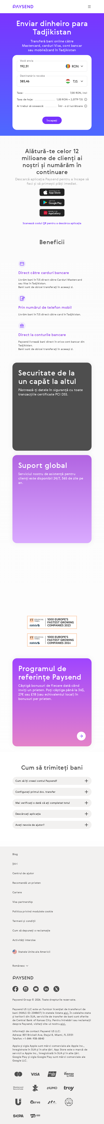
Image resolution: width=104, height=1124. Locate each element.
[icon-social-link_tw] (56, 989)
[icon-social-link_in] (26, 989)
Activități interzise (24, 940)
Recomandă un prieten (26, 882)
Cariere (17, 892)
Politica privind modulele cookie (32, 911)
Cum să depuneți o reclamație (31, 930)
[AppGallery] (52, 212)
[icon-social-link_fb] (15, 989)
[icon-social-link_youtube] (36, 989)
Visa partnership (22, 902)
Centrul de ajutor (23, 873)
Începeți (52, 120)
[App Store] (52, 192)
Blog (15, 854)
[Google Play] (52, 202)
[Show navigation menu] (89, 6)
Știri (15, 863)
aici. (66, 1012)
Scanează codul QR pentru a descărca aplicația (52, 223)
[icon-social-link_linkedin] (46, 989)
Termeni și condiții (24, 921)
